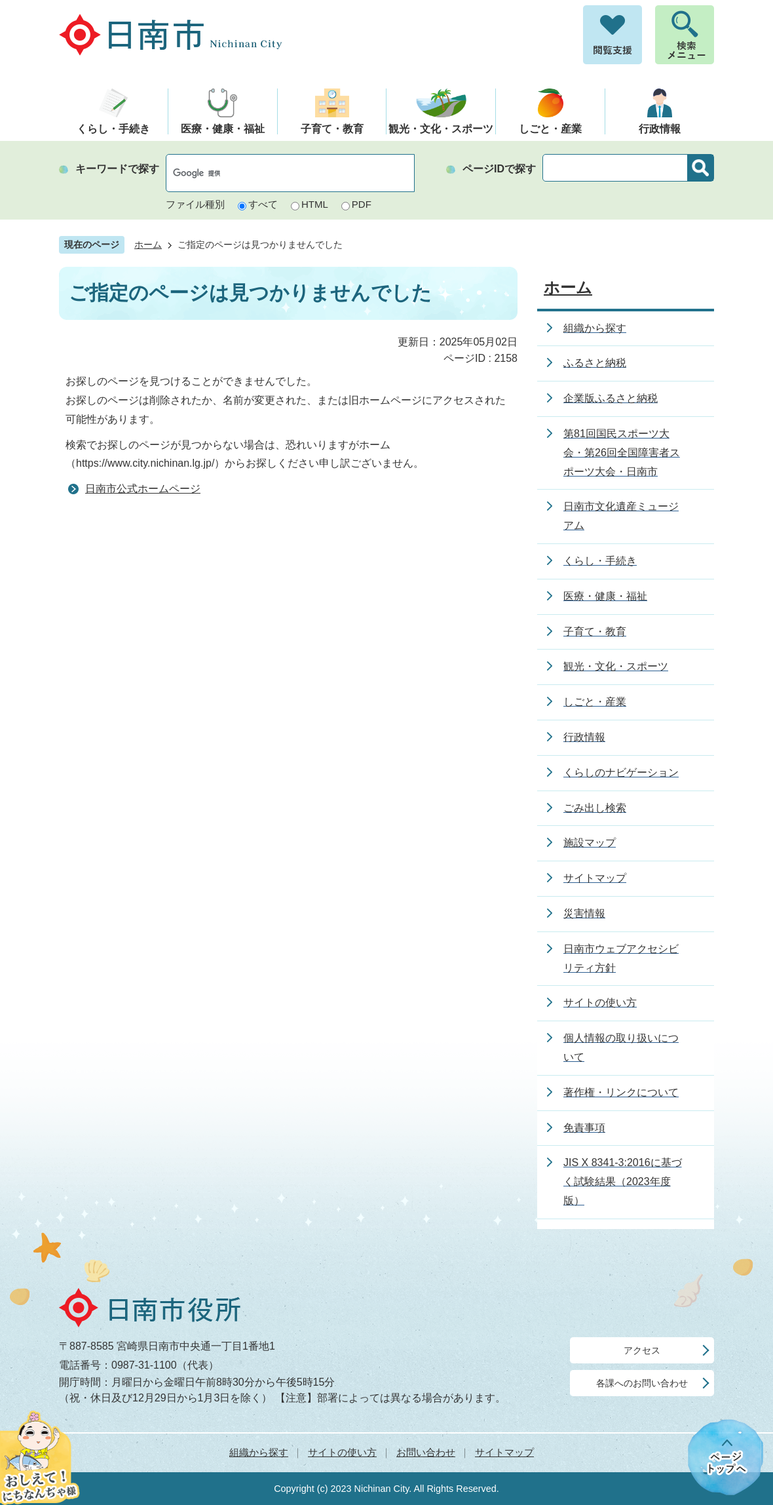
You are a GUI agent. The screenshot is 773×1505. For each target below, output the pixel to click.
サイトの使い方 (342, 1452)
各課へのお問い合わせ (642, 1383)
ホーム (148, 245)
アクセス (642, 1350)
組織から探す (258, 1452)
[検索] (276, 173)
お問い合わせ (425, 1452)
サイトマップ (504, 1452)
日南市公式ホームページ (142, 488)
